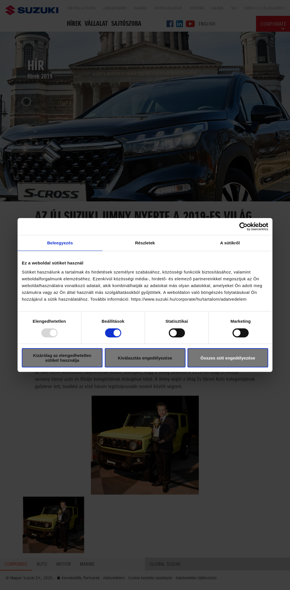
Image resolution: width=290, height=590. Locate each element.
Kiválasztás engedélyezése (145, 358)
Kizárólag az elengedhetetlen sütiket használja (62, 358)
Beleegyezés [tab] (60, 242)
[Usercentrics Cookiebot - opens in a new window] (243, 226)
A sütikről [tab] (230, 242)
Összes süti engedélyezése (228, 358)
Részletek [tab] (145, 242)
